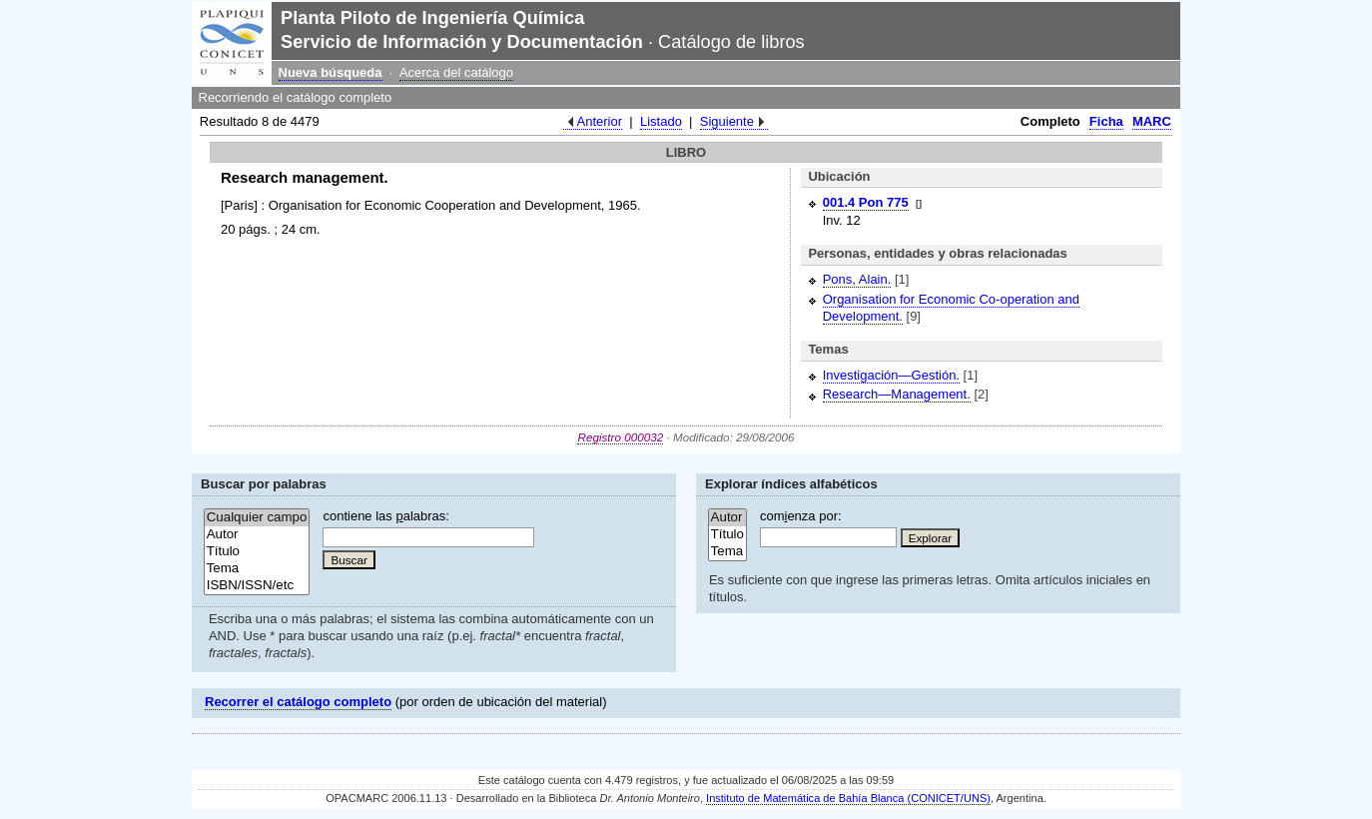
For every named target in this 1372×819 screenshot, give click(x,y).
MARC (1151, 121)
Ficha (1106, 121)
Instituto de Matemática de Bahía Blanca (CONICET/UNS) (848, 798)
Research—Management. (897, 394)
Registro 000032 (620, 436)
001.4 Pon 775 (866, 202)
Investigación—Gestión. (891, 375)
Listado (661, 121)
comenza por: (801, 515)
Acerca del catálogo (456, 72)
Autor (257, 534)
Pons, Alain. (857, 279)
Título (257, 551)
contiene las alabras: (385, 515)
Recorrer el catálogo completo (298, 701)
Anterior (600, 121)
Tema (257, 568)
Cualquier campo (257, 517)
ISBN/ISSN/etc (257, 585)
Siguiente (727, 121)
